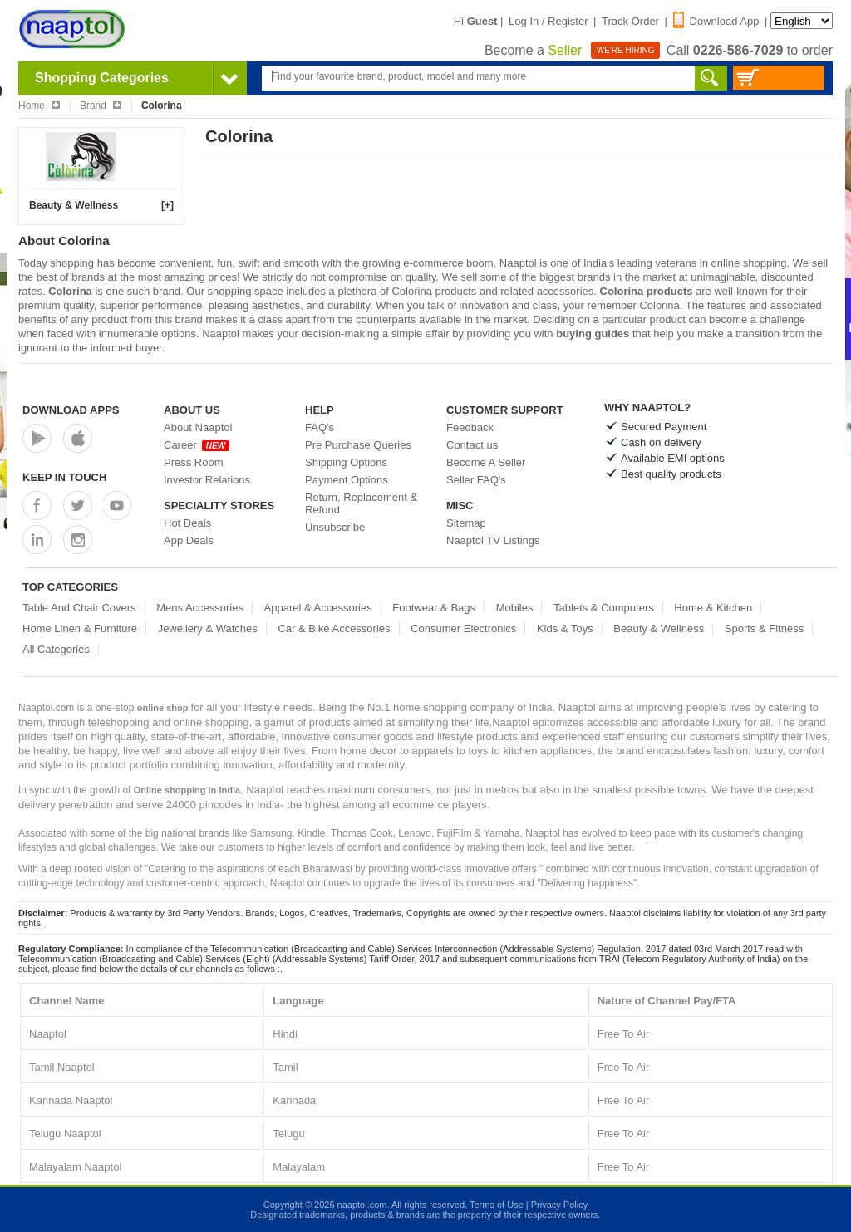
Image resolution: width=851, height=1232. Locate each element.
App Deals (189, 540)
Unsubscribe (335, 527)
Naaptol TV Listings (493, 540)
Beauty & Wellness (73, 205)
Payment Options (346, 480)
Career (196, 445)
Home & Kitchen (713, 607)
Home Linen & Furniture (79, 628)
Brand (100, 105)
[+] (167, 205)
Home (39, 105)
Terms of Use (497, 1205)
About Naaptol (198, 427)
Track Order (630, 21)
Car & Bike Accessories (334, 628)
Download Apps (71, 410)
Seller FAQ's (476, 480)
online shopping (749, 263)
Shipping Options (346, 462)
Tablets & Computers (603, 607)
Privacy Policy (559, 1205)
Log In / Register (548, 21)
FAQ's (319, 427)
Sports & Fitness (764, 628)
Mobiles (515, 607)
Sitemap (466, 523)
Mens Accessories (199, 607)
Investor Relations (207, 480)
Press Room (194, 462)
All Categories (56, 649)
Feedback (470, 427)
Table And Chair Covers (79, 607)
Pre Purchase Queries (358, 445)
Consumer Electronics (463, 628)
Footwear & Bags (433, 607)
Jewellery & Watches (208, 628)
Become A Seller (485, 462)
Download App (716, 21)
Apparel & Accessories (318, 607)
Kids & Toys (565, 628)
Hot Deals (187, 523)
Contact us (472, 445)
